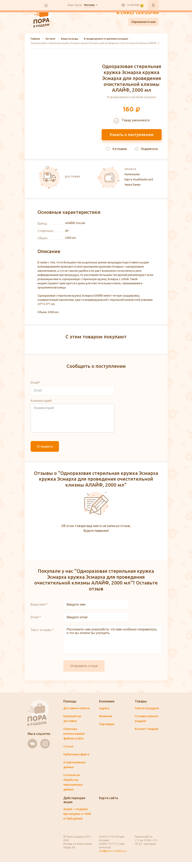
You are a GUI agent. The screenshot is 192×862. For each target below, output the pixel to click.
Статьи (68, 746)
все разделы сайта (46, 5)
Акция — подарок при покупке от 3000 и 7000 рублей (77, 813)
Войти (153, 5)
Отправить (45, 446)
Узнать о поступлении (131, 134)
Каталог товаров (146, 729)
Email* (35, 382)
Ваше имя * (39, 604)
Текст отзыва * (42, 630)
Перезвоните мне (143, 21)
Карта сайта (108, 798)
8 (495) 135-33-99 (137, 13)
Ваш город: (81, 5)
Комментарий (41, 400)
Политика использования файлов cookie (74, 733)
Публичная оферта (76, 754)
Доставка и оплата (76, 708)
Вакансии (105, 716)
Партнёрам (106, 724)
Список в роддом (147, 708)
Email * (36, 617)
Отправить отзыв (84, 666)
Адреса (104, 708)
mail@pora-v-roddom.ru (112, 851)
